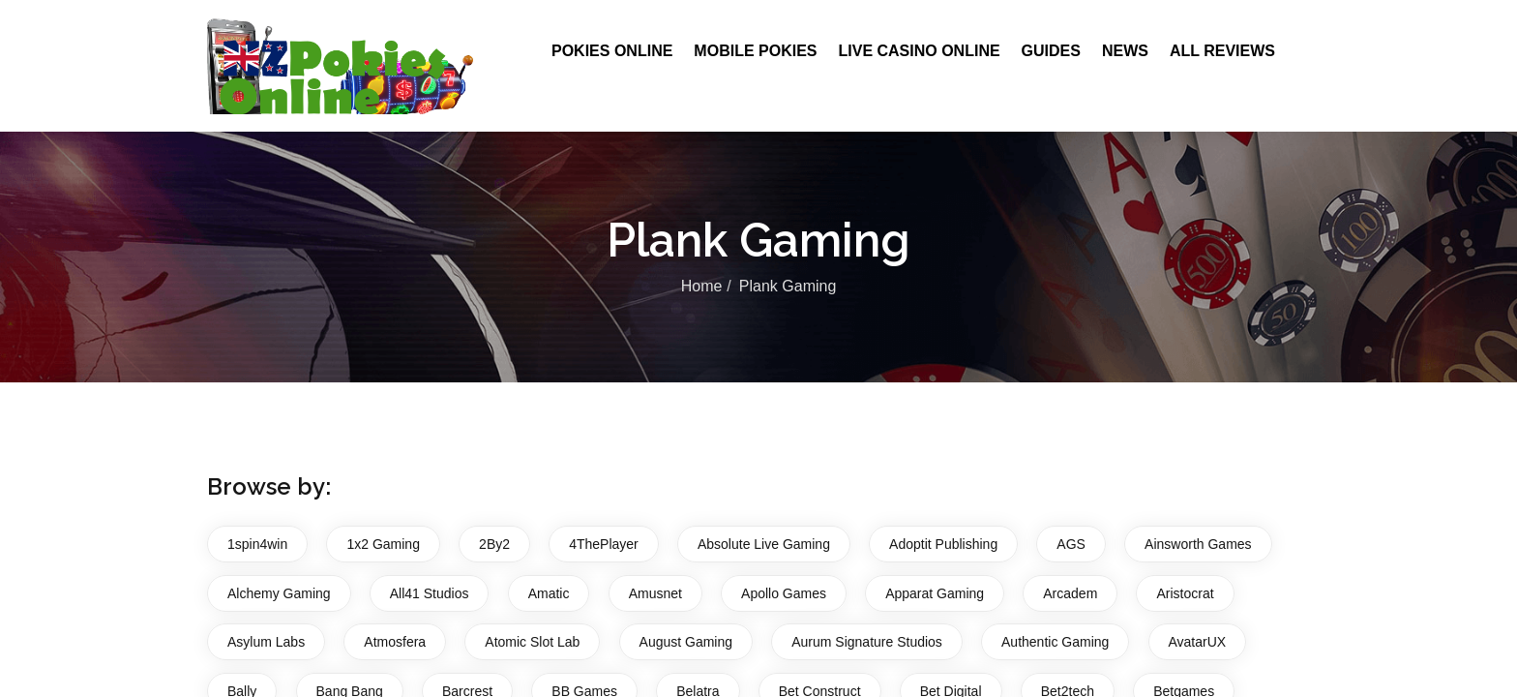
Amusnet (655, 593)
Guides (1051, 51)
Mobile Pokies (755, 51)
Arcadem (1070, 593)
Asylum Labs (266, 642)
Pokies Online (611, 51)
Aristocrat (1184, 593)
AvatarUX (1198, 642)
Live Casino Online (918, 51)
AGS (1071, 544)
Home (702, 287)
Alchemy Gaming (279, 593)
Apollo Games (783, 593)
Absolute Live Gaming (764, 544)
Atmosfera (395, 642)
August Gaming (686, 642)
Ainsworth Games (1198, 544)
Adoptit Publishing (943, 544)
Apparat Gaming (934, 593)
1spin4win (257, 544)
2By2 (494, 544)
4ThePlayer (604, 544)
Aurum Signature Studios (866, 642)
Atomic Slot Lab (532, 642)
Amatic (549, 593)
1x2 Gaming (382, 544)
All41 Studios (429, 593)
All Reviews (1222, 51)
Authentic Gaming (1055, 642)
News (1125, 51)
